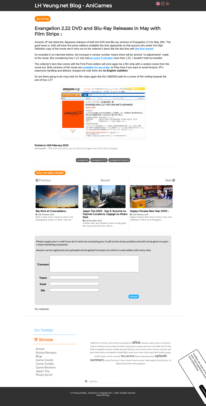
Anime (42, 18)
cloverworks (114, 343)
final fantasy (100, 352)
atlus (136, 342)
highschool (121, 363)
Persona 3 (115, 360)
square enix (154, 343)
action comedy (113, 356)
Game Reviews (46, 367)
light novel (128, 352)
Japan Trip (42, 371)
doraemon (150, 356)
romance (145, 343)
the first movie (144, 48)
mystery (163, 349)
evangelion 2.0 (99, 160)
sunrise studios (112, 349)
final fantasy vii (164, 360)
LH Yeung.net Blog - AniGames (73, 5)
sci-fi (163, 346)
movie (107, 346)
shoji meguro (151, 360)
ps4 (169, 349)
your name (139, 352)
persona (123, 349)
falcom (138, 356)
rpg (121, 343)
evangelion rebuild (119, 160)
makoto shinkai (97, 346)
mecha (107, 360)
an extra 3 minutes (101, 58)
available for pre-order (96, 67)
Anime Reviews (46, 352)
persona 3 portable (152, 346)
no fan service (152, 349)
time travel (126, 360)
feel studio (159, 352)
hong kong (130, 346)
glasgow (141, 363)
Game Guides (45, 363)
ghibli (93, 343)
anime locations (118, 346)
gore (92, 352)
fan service (127, 356)
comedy (139, 346)
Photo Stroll (44, 375)
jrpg (143, 356)
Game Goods (44, 360)
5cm (98, 343)
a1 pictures (165, 343)
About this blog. (103, 395)
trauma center (138, 360)
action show (131, 363)
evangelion (82, 160)
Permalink (40, 148)
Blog (39, 356)
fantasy (131, 349)
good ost (128, 343)
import (103, 356)
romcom (104, 343)
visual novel (140, 349)
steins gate (149, 352)
